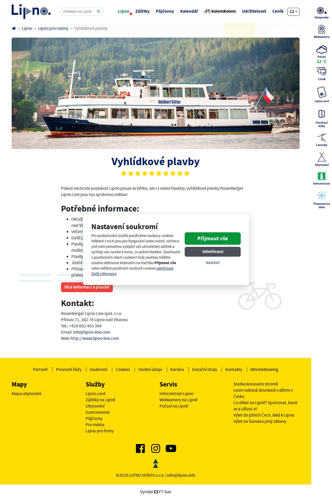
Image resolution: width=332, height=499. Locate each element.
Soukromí (98, 369)
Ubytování (95, 406)
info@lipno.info (181, 475)
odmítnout (164, 268)
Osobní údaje (150, 369)
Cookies (123, 369)
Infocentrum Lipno (176, 393)
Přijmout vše (212, 238)
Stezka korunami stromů (255, 384)
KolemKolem (220, 11)
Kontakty (233, 369)
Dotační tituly (204, 369)
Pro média (95, 424)
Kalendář (189, 11)
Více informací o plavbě (86, 287)
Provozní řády (68, 369)
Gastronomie (97, 412)
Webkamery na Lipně (178, 400)
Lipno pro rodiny (53, 28)
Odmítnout (212, 252)
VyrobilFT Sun (155, 492)
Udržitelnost (254, 11)
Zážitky (142, 11)
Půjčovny (165, 11)
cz (292, 11)
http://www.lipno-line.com (95, 338)
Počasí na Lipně (174, 406)
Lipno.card (96, 393)
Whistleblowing (264, 369)
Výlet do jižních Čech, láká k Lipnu (263, 415)
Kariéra (177, 369)
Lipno (123, 11)
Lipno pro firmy (100, 431)
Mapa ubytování (26, 393)
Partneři (40, 369)
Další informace (103, 273)
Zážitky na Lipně (100, 400)
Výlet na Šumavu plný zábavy (259, 421)
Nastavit (213, 262)
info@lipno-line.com (91, 332)
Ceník (277, 11)
